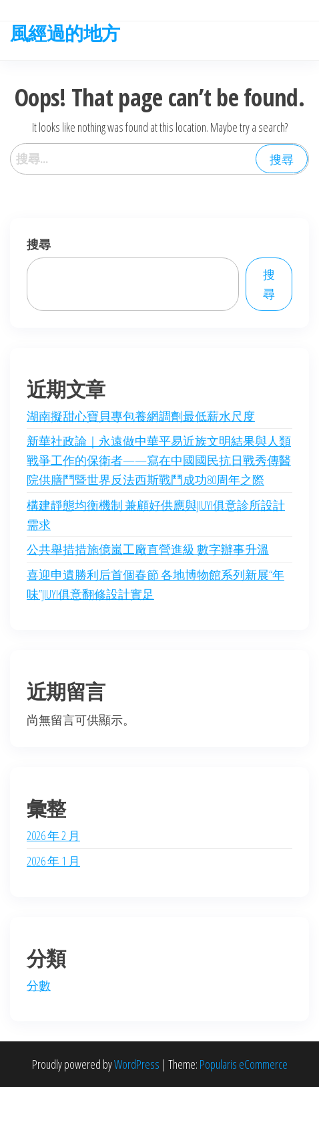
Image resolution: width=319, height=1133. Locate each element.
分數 (39, 985)
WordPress (137, 1064)
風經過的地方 (65, 32)
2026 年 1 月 (53, 861)
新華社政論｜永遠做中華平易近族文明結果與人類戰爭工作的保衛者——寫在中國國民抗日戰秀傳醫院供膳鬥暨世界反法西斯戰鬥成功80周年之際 (159, 460)
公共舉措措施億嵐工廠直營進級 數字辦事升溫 (148, 549)
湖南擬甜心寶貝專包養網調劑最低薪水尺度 (141, 416)
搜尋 (39, 244)
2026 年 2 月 (53, 835)
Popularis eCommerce (244, 1064)
